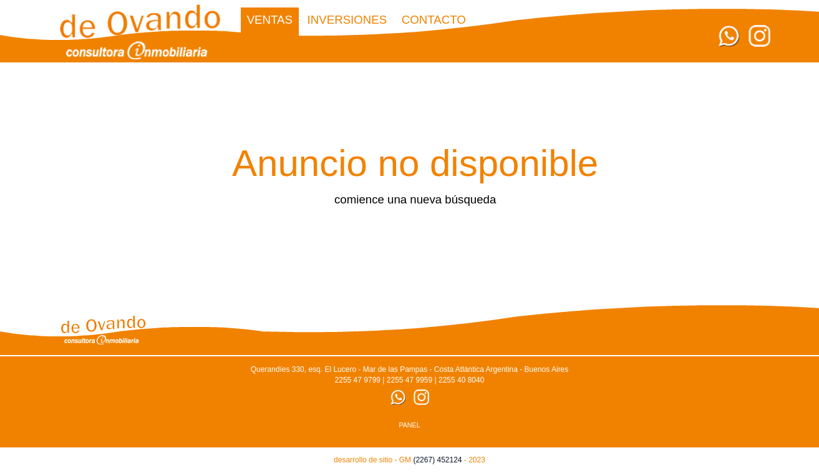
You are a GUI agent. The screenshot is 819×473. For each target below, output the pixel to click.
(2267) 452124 (437, 460)
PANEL (409, 425)
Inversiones (347, 19)
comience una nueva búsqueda (415, 199)
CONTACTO (434, 19)
